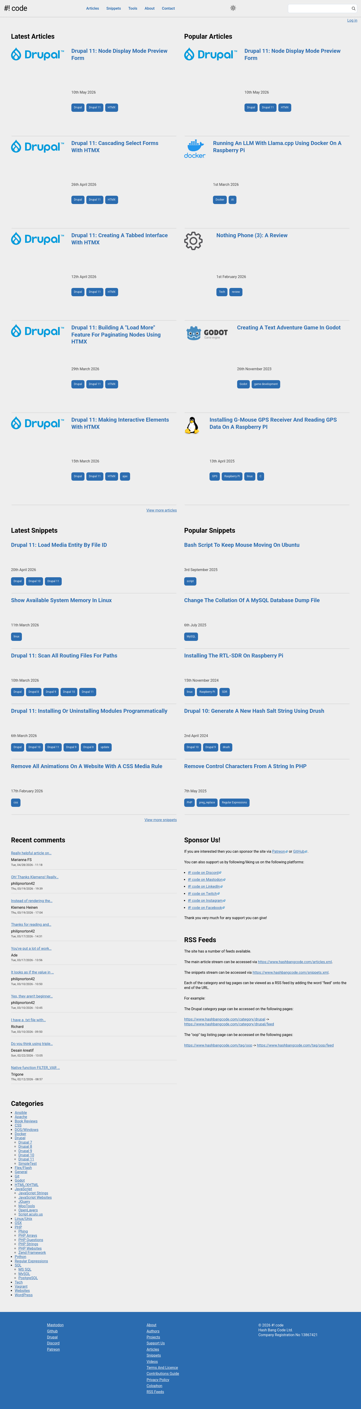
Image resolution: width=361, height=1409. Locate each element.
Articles (92, 8)
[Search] (353, 9)
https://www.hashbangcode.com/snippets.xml (291, 972)
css (16, 802)
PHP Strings (28, 1244)
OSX (18, 1223)
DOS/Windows (26, 1130)
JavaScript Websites (35, 1197)
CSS (18, 1125)
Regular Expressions (234, 802)
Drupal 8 (34, 691)
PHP (189, 802)
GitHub (298, 851)
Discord (53, 1343)
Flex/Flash (23, 1168)
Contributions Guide (163, 1373)
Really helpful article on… (31, 853)
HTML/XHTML (26, 1185)
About (149, 8)
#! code (15, 8)
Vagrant (21, 1286)
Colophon (154, 1386)
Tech (222, 291)
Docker (220, 199)
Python (20, 1257)
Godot (243, 384)
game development (266, 384)
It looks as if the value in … (32, 972)
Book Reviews (26, 1121)
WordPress (24, 1295)
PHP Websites (30, 1248)
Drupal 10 (34, 581)
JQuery (24, 1201)
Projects (153, 1337)
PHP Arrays (27, 1235)
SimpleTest (27, 1163)
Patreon (278, 851)
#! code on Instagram (205, 900)
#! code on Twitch (202, 893)
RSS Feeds (155, 1392)
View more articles (161, 510)
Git (17, 1176)
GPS (214, 476)
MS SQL (25, 1269)
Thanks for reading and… (31, 924)
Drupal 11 (95, 107)
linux (250, 476)
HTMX (112, 107)
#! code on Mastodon (205, 879)
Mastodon (55, 1325)
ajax (125, 476)
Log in (352, 20)
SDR (224, 691)
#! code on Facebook (205, 908)
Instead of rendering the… (31, 901)
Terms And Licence (162, 1367)
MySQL (191, 636)
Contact (168, 8)
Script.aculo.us (30, 1214)
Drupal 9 (51, 691)
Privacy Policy (158, 1380)
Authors (153, 1331)
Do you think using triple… (32, 1044)
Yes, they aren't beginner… (32, 996)
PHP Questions (30, 1240)
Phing (23, 1231)
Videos (152, 1361)
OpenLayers (28, 1210)
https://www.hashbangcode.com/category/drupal (224, 1019)
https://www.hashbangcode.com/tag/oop (218, 1045)
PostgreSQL (28, 1278)
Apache (21, 1117)
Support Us (156, 1343)
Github (52, 1331)
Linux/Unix (23, 1219)
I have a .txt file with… (28, 1020)
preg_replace (207, 802)
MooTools (26, 1206)
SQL (18, 1265)
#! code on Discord (203, 872)
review (236, 291)
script (190, 581)
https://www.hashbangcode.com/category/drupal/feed (229, 1024)
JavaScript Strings (33, 1193)
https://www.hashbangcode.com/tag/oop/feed (295, 1045)
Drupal (78, 107)
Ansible (21, 1112)
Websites (22, 1290)
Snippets (113, 8)
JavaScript (23, 1189)
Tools (132, 8)
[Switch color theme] (233, 8)
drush (226, 747)
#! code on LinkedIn (204, 886)
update (105, 747)
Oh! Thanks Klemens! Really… (34, 877)
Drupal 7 (25, 1142)
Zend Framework (32, 1252)
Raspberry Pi (232, 476)
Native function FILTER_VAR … (35, 1068)
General (21, 1172)
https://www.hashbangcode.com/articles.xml (295, 962)
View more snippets (161, 820)
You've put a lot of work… (31, 948)
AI (232, 199)
